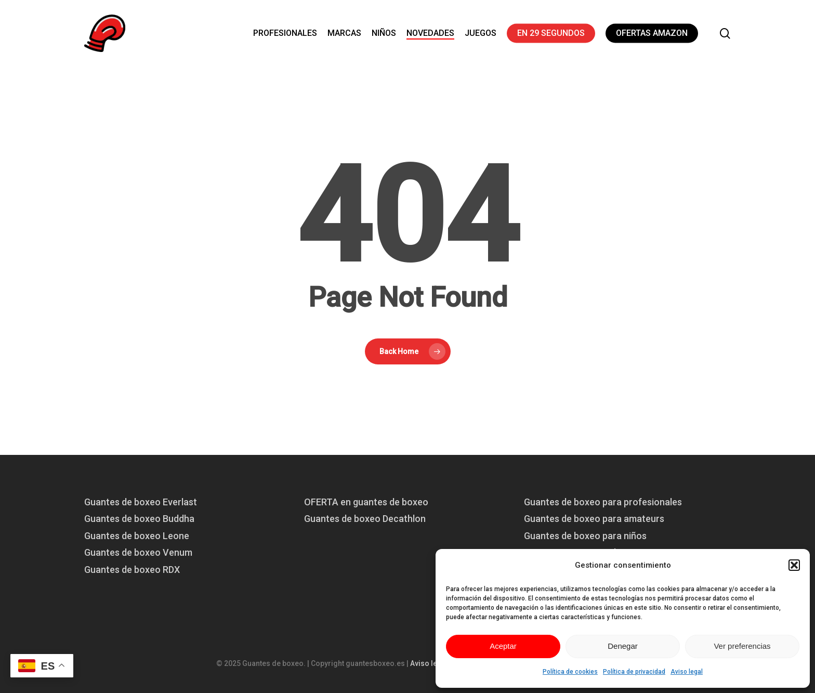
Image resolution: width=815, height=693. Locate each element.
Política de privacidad (634, 671)
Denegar (623, 646)
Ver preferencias (742, 646)
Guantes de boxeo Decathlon (365, 518)
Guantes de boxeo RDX (132, 569)
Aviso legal (687, 671)
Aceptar (503, 646)
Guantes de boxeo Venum (138, 552)
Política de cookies (570, 671)
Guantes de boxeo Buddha (139, 518)
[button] (794, 565)
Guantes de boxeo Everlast (140, 501)
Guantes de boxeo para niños (585, 535)
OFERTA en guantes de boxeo (366, 501)
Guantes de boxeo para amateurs (594, 518)
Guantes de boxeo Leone (136, 535)
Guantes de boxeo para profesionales (603, 501)
